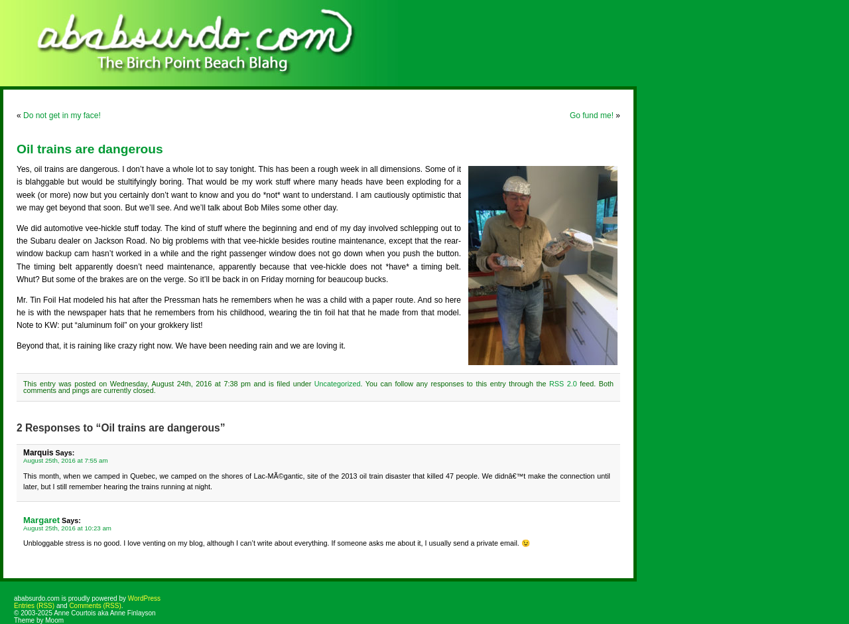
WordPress (144, 598)
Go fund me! (592, 115)
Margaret (41, 520)
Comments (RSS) (95, 605)
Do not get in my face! (62, 115)
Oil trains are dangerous (90, 149)
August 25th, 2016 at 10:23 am (67, 528)
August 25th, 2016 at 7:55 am (65, 460)
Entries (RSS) (34, 605)
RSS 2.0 (563, 384)
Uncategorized (337, 384)
